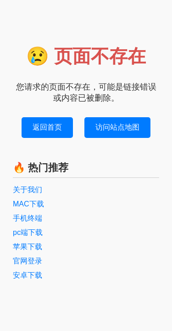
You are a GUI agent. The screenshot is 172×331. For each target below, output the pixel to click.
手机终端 (27, 218)
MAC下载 (28, 204)
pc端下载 (28, 232)
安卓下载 (27, 275)
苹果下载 (27, 247)
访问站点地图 (117, 127)
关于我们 (27, 190)
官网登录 (27, 261)
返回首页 (47, 127)
